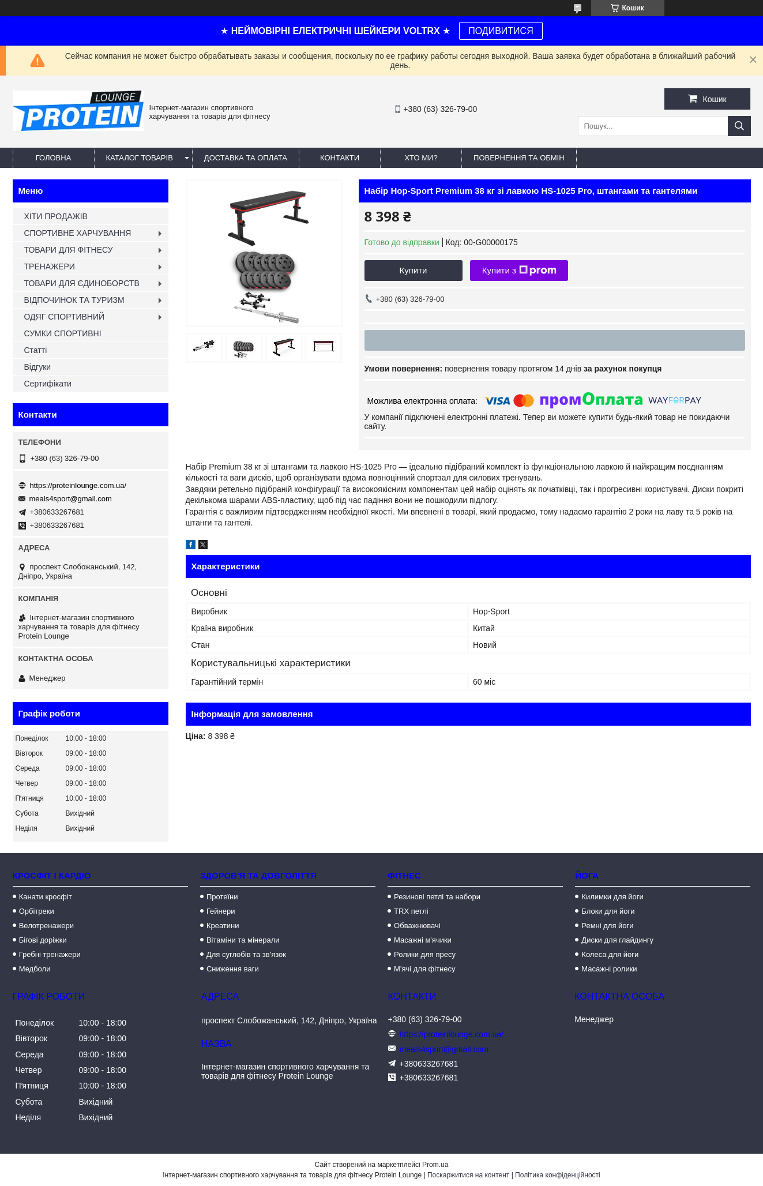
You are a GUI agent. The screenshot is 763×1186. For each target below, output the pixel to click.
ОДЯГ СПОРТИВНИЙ (64, 316)
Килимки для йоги (612, 896)
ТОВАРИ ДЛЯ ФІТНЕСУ (68, 249)
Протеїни (222, 896)
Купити (413, 270)
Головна (54, 157)
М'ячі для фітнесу (424, 968)
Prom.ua (435, 1165)
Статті (35, 350)
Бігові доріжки (43, 940)
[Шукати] (739, 126)
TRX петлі (411, 911)
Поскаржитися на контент (468, 1175)
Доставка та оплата (245, 157)
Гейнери (220, 911)
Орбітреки (36, 911)
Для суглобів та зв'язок (246, 954)
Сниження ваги (232, 968)
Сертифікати (48, 383)
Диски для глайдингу (617, 940)
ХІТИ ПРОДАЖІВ (56, 216)
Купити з (519, 270)
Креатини (222, 925)
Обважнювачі (417, 925)
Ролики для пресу (425, 954)
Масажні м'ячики (423, 940)
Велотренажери (46, 925)
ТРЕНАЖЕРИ (49, 266)
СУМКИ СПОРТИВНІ (63, 333)
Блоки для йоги (607, 911)
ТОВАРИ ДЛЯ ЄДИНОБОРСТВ (82, 283)
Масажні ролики (609, 968)
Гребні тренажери (50, 954)
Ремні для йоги (607, 925)
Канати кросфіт (45, 896)
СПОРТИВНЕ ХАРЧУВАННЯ (77, 233)
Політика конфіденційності (557, 1175)
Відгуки (37, 366)
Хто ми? (420, 157)
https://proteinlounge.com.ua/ (78, 485)
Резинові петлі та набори (437, 896)
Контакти (339, 157)
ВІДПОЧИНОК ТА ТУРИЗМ (74, 300)
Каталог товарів (139, 157)
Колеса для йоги (609, 954)
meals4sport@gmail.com (70, 498)
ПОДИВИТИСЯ (500, 31)
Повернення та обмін (519, 157)
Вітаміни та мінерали (243, 940)
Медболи (35, 968)
